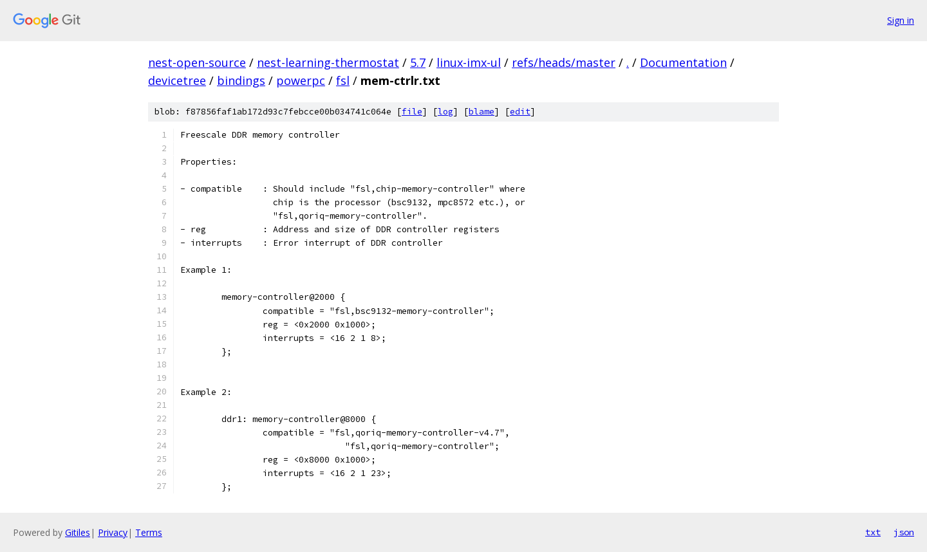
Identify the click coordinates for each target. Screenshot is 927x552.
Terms (148, 532)
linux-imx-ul (468, 62)
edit (520, 111)
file (412, 111)
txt (873, 532)
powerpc (300, 80)
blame (481, 111)
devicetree (177, 80)
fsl (343, 80)
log (445, 111)
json (904, 532)
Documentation (683, 62)
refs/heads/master (563, 62)
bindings (241, 80)
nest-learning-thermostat (328, 62)
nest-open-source (197, 62)
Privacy (112, 532)
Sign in (900, 20)
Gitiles (77, 532)
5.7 (418, 62)
